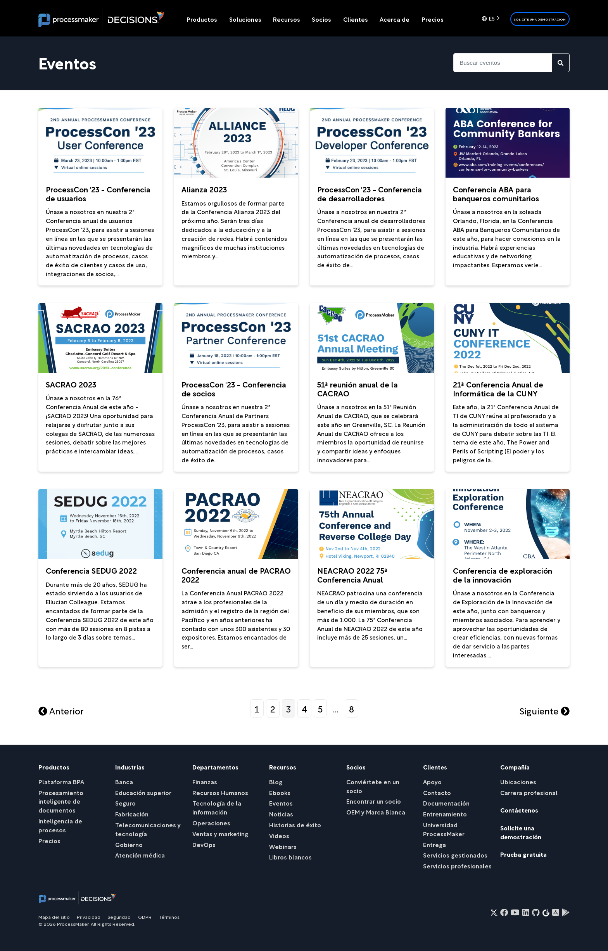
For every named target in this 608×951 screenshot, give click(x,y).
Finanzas (204, 781)
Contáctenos (519, 809)
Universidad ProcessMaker (444, 829)
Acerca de (394, 18)
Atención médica (140, 854)
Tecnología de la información (216, 807)
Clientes (355, 18)
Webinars (283, 846)
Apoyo (432, 781)
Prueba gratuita (523, 853)
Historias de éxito (295, 824)
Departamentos (215, 766)
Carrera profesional (529, 792)
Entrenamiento (445, 813)
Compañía (515, 766)
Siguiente (545, 710)
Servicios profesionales (457, 865)
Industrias (130, 766)
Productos (202, 18)
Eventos (281, 802)
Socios (321, 18)
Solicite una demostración (540, 19)
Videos (279, 835)
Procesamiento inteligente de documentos (60, 801)
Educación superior (143, 792)
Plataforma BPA (61, 781)
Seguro (125, 802)
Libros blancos (290, 856)
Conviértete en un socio (372, 786)
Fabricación (132, 813)
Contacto (437, 792)
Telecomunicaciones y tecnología (148, 829)
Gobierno (129, 844)
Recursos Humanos (220, 792)
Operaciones (211, 822)
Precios (432, 18)
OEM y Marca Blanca (375, 811)
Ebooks (279, 792)
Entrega (434, 844)
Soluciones (245, 18)
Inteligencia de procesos (60, 825)
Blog (275, 781)
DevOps (204, 844)
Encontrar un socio (373, 800)
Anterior (61, 710)
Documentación (446, 802)
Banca (124, 781)
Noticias (281, 813)
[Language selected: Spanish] (492, 19)
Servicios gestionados (455, 854)
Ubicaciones (518, 781)
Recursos (286, 18)
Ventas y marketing (220, 833)
